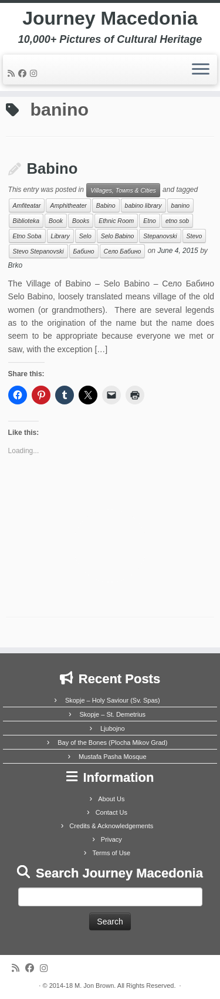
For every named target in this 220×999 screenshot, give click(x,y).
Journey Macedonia (110, 18)
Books (80, 220)
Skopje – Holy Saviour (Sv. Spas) (112, 700)
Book (56, 220)
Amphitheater (68, 205)
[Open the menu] (200, 70)
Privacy (111, 839)
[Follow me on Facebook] (24, 73)
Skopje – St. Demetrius (113, 714)
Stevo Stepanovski (38, 251)
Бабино (83, 251)
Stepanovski (160, 235)
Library (60, 235)
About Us (111, 798)
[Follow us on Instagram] (35, 73)
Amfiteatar (27, 205)
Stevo (194, 235)
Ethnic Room (116, 220)
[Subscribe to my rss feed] (13, 73)
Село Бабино (122, 251)
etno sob (177, 220)
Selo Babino (117, 235)
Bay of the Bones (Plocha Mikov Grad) (112, 742)
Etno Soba (27, 235)
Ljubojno (112, 728)
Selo (85, 235)
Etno (149, 220)
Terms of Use (111, 852)
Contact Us (111, 812)
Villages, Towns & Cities (122, 190)
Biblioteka (26, 220)
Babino (52, 168)
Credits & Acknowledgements (111, 825)
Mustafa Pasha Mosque (113, 756)
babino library (143, 205)
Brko (15, 265)
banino (180, 205)
